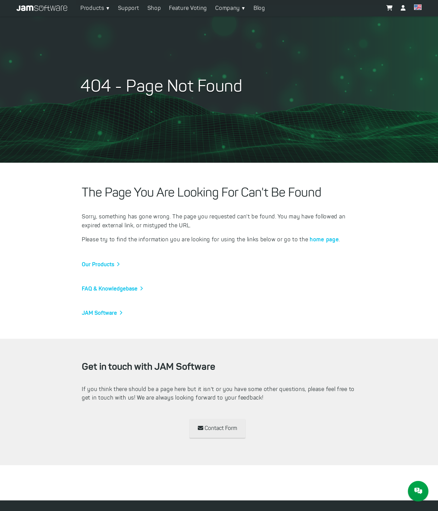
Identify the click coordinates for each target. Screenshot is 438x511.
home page (324, 239)
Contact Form (217, 428)
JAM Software (99, 312)
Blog (259, 8)
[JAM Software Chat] (418, 491)
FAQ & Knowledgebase (110, 288)
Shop (154, 8)
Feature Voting (188, 8)
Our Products (98, 264)
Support (128, 8)
